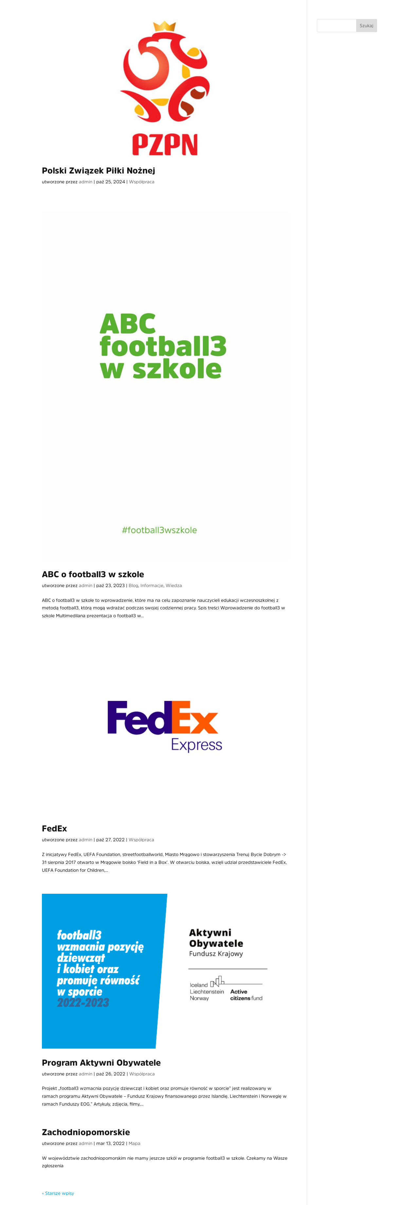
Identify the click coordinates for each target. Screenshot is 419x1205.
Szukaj (366, 25)
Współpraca (142, 181)
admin (85, 181)
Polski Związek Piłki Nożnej (98, 170)
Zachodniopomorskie (86, 1132)
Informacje (151, 585)
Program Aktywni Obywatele (101, 1062)
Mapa (134, 1143)
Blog (133, 585)
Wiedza (174, 585)
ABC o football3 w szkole (93, 574)
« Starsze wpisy (58, 1193)
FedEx (54, 828)
